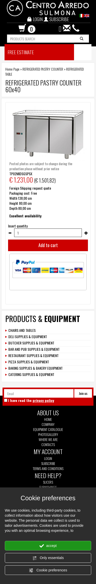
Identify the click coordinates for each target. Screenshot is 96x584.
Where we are (48, 439)
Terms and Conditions (48, 468)
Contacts (48, 444)
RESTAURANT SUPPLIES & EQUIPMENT (33, 355)
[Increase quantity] (86, 233)
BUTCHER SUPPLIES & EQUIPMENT (31, 342)
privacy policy (43, 400)
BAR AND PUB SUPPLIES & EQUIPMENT (34, 349)
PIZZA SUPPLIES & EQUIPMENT (28, 361)
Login (48, 458)
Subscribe (48, 463)
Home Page (12, 69)
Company (48, 424)
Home (48, 419)
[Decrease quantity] (10, 233)
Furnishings (48, 487)
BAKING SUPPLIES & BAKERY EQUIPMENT (35, 368)
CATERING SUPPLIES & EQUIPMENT (31, 374)
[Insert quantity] (48, 232)
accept (48, 546)
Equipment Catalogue (48, 429)
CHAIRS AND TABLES (22, 330)
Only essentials (48, 558)
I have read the (31, 400)
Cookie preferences (48, 570)
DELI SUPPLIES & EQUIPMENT (27, 336)
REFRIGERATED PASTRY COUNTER (42, 69)
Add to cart (48, 245)
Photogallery (48, 434)
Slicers (48, 482)
